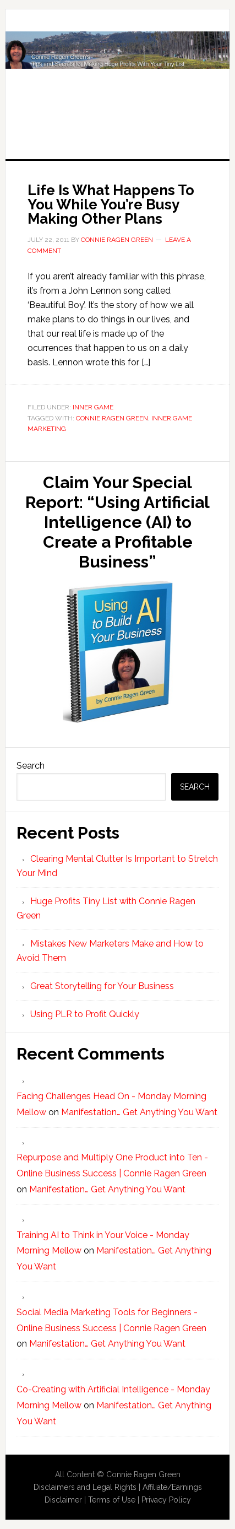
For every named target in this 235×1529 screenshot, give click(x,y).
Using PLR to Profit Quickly (84, 1014)
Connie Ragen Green (112, 418)
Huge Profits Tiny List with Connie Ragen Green (118, 72)
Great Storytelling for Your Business (102, 986)
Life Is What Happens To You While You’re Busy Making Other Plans (111, 204)
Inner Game (93, 407)
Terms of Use (111, 1499)
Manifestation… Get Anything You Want (139, 1112)
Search (31, 765)
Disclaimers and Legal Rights (85, 1487)
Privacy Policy (166, 1499)
